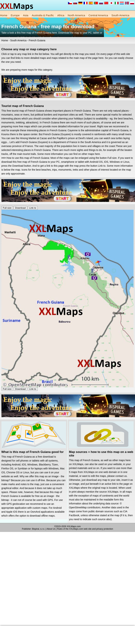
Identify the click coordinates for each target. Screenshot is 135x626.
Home (3, 15)
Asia (25, 15)
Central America (98, 15)
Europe (15, 15)
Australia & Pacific (43, 15)
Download (20, 208)
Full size (7, 208)
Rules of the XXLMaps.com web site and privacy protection (85, 529)
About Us (51, 529)
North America (76, 15)
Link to (32, 208)
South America (120, 15)
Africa (60, 15)
